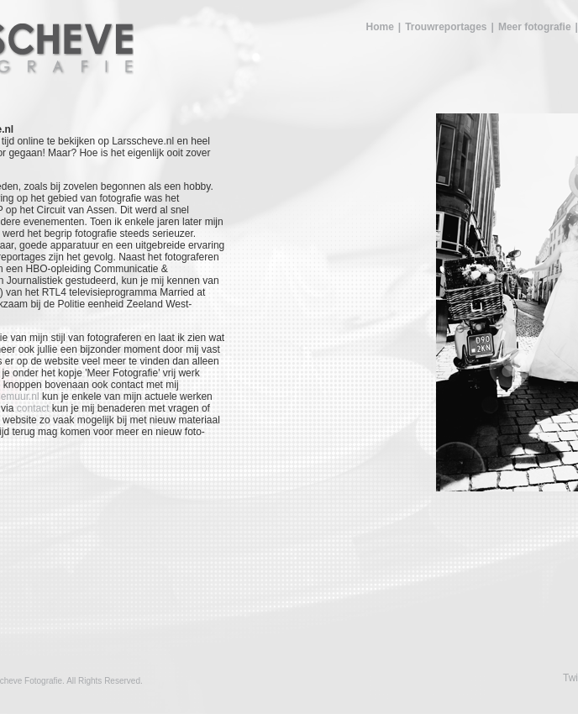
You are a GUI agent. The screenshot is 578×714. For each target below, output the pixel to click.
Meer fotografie (534, 27)
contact (33, 408)
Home (379, 27)
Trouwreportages (445, 27)
